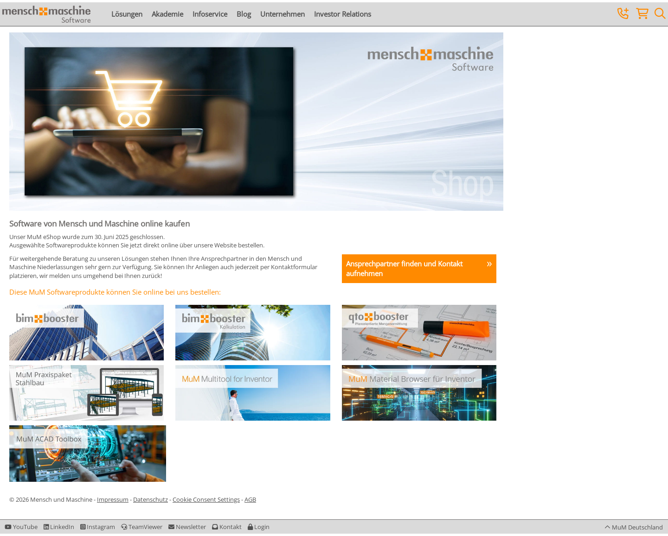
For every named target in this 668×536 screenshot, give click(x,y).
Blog (244, 14)
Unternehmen (282, 14)
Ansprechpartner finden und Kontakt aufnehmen (404, 268)
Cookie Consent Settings (206, 499)
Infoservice (210, 14)
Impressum (112, 499)
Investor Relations (342, 14)
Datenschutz (150, 499)
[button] (259, 527)
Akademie (167, 14)
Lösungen (126, 14)
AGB (250, 499)
